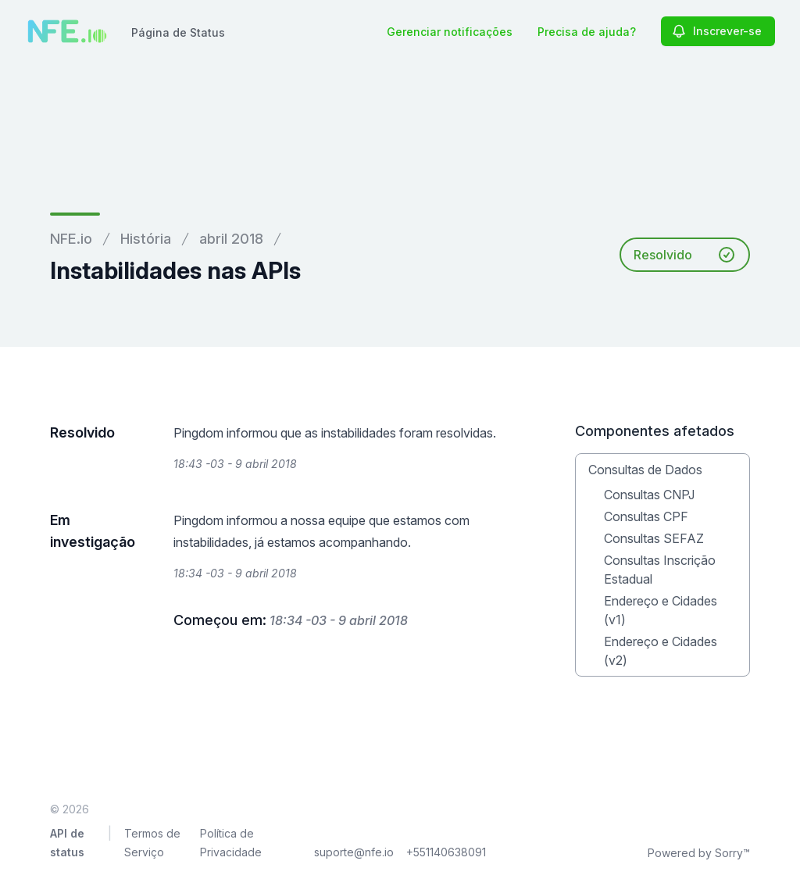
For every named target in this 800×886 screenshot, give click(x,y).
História (145, 238)
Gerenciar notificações (449, 31)
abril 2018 (231, 238)
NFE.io (71, 238)
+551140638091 (446, 852)
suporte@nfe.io (354, 852)
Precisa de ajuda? (587, 31)
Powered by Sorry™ (699, 852)
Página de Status (178, 32)
